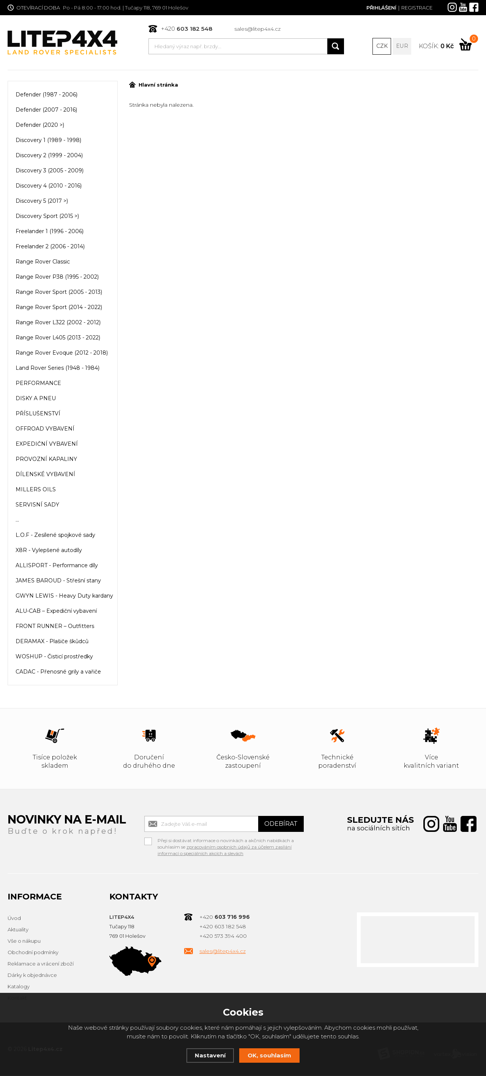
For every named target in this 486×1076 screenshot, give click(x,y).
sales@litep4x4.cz (257, 28)
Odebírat (281, 824)
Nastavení (210, 1055)
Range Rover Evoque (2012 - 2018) (62, 353)
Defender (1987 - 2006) (46, 95)
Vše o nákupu (24, 942)
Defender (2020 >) (40, 125)
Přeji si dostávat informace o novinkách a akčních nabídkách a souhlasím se (226, 842)
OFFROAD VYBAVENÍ (45, 429)
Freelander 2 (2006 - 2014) (50, 247)
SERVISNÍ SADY (37, 505)
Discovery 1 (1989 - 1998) (48, 140)
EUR (402, 46)
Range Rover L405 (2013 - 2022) (58, 338)
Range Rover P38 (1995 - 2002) (57, 277)
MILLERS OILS (36, 490)
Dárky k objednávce (32, 976)
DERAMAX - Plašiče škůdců (52, 642)
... (17, 520)
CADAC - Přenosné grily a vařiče (58, 672)
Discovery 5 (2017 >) (42, 201)
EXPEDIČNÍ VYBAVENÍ (47, 444)
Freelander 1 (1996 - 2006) (50, 232)
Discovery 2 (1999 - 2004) (49, 156)
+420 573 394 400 (223, 936)
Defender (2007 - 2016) (46, 110)
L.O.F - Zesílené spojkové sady (55, 535)
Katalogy (19, 987)
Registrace (416, 8)
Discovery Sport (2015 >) (47, 216)
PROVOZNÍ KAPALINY (46, 459)
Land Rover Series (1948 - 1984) (57, 368)
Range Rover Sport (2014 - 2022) (59, 307)
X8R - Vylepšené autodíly (49, 550)
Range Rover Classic (43, 262)
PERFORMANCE (38, 383)
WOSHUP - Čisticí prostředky (54, 657)
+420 (186, 28)
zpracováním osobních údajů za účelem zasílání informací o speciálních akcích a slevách (225, 851)
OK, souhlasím (269, 1055)
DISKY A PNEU (36, 399)
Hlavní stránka (153, 85)
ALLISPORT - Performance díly (57, 566)
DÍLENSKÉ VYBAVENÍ (45, 475)
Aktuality (18, 930)
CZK (382, 46)
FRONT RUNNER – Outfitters (55, 626)
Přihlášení (381, 8)
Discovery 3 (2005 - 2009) (50, 171)
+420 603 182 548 (222, 927)
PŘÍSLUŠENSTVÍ (38, 414)
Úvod (14, 919)
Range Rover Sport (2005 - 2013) (59, 292)
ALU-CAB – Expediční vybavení (56, 611)
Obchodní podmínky (33, 953)
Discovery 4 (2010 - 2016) (49, 186)
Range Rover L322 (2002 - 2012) (58, 323)
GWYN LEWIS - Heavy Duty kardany (64, 596)
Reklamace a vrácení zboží (41, 964)
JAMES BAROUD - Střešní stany (58, 581)
